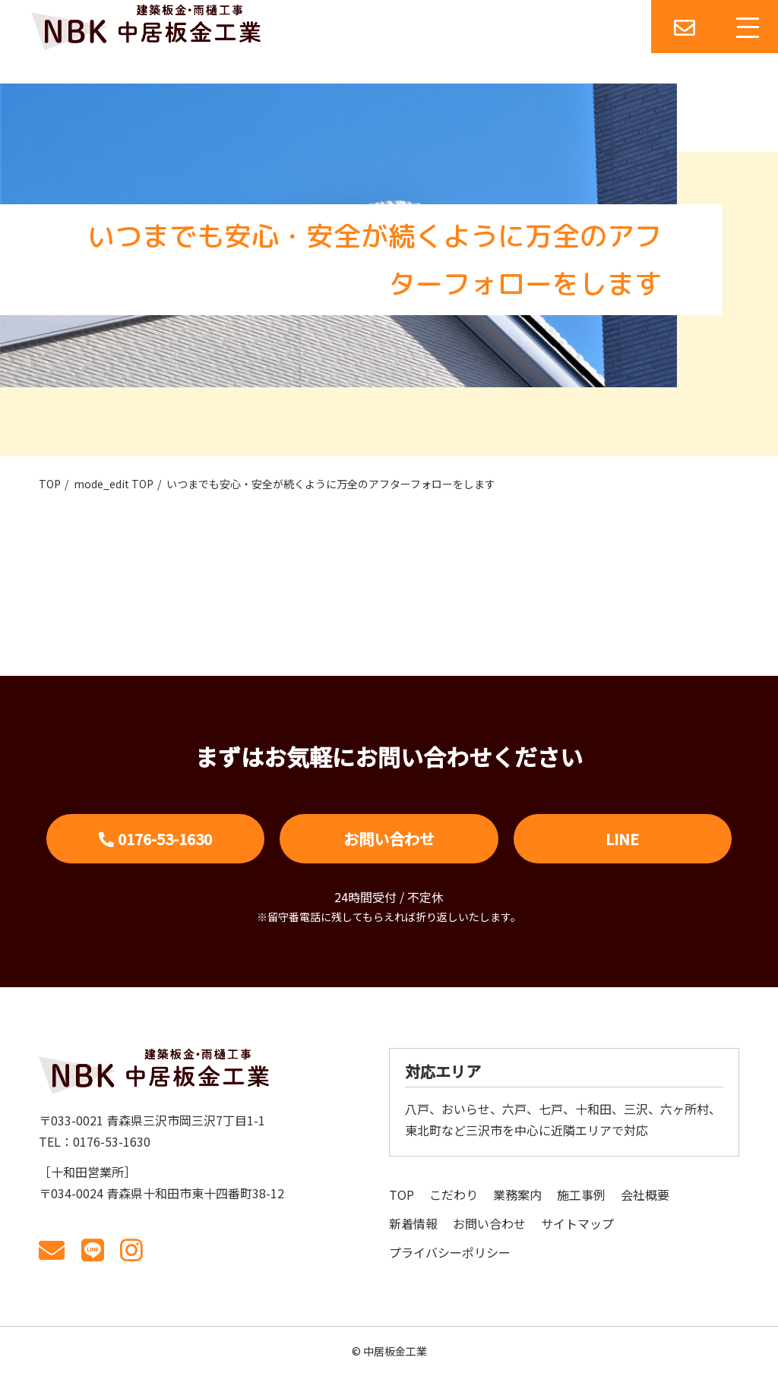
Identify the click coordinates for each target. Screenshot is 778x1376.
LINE (622, 839)
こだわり (453, 1194)
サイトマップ (577, 1223)
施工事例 (581, 1194)
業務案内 (517, 1194)
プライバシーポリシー (450, 1252)
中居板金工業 (395, 1351)
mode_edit (113, 483)
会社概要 (645, 1194)
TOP (50, 483)
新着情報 (413, 1223)
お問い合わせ (389, 839)
